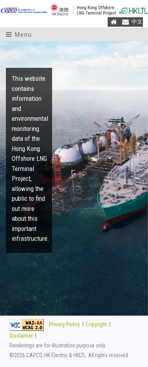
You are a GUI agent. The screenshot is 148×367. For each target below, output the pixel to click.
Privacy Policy (64, 324)
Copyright (96, 324)
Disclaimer (21, 335)
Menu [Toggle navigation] (19, 34)
